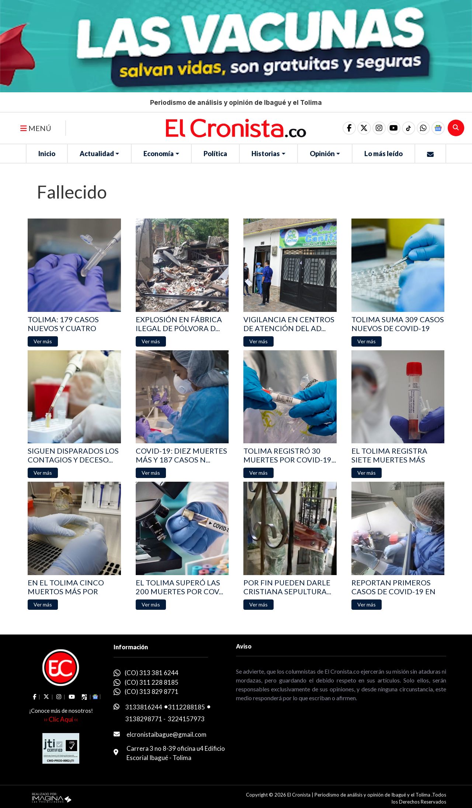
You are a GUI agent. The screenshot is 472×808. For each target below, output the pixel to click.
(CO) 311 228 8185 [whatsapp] (151, 682)
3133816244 (143, 707)
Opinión (322, 153)
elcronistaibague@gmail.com (166, 734)
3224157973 (186, 719)
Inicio (46, 153)
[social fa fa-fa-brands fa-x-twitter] (360, 128)
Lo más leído (383, 153)
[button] (422, 128)
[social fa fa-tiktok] (407, 128)
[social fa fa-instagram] (376, 128)
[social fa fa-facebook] (345, 128)
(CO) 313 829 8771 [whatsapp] (151, 691)
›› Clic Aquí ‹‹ (61, 719)
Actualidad (97, 153)
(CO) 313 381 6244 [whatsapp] (151, 673)
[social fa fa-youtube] (391, 128)
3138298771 (143, 719)
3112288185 (186, 707)
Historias (265, 153)
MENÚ (35, 128)
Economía (158, 153)
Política (215, 153)
